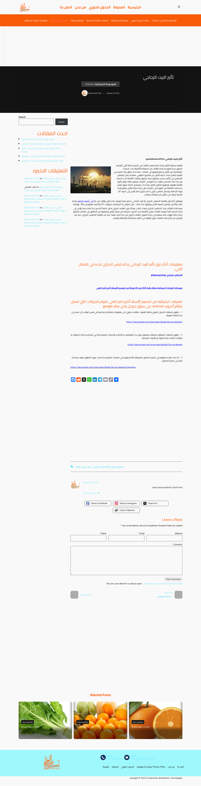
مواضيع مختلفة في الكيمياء (164, 20)
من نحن (80, 7)
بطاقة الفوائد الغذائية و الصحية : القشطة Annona (43, 156)
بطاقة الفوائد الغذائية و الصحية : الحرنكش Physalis (43, 144)
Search (22, 117)
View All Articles (91, 493)
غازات (77, 467)
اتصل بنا (66, 7)
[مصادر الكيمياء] (25, 7)
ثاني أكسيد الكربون (85, 201)
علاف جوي (86, 467)
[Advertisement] (100, 46)
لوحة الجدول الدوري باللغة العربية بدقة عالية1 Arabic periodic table (45, 180)
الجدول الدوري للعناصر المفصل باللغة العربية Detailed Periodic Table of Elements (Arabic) (45, 199)
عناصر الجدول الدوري (140, 20)
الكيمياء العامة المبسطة (97, 20)
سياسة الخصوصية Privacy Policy (151, 766)
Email (141, 533)
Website (178, 533)
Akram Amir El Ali (31, 178)
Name (103, 533)
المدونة (119, 7)
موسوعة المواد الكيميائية (36, 20)
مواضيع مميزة (77, 20)
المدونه (115, 766)
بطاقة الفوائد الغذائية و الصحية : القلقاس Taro (42, 161)
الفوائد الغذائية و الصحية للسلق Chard (38, 139)
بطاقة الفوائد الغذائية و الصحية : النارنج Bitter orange (41, 150)
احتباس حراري (117, 467)
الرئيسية (134, 7)
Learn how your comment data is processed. (144, 584)
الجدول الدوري (100, 7)
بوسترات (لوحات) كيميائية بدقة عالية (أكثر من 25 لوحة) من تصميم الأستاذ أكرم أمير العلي (139, 288)
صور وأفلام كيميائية (119, 20)
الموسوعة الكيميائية (59, 20)
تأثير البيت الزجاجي (101, 467)
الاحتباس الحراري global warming (166, 275)
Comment (177, 544)
